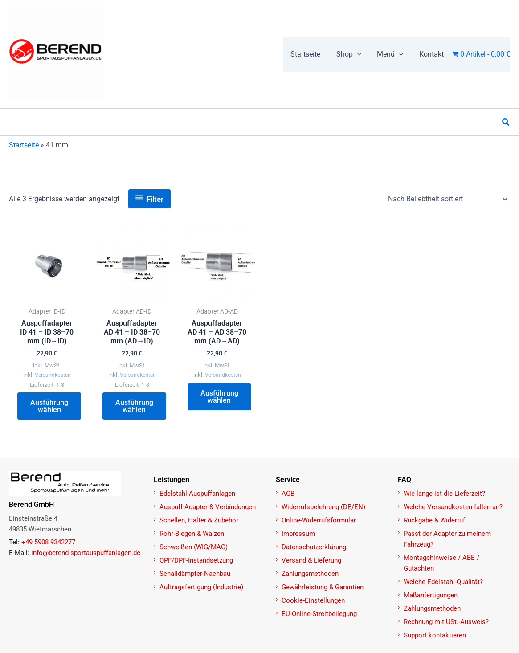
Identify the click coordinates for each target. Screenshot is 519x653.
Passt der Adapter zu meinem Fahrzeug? (447, 539)
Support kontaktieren (435, 636)
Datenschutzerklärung (314, 547)
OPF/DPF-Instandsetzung (196, 561)
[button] (352, 54)
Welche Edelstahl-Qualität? (443, 582)
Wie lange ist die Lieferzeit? (444, 494)
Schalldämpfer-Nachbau (194, 574)
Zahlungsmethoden (310, 574)
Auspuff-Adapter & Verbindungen (207, 507)
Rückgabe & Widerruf (434, 521)
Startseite (24, 145)
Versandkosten (52, 375)
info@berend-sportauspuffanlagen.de (85, 553)
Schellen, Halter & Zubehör (198, 521)
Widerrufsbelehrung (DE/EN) (323, 507)
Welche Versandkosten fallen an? (453, 507)
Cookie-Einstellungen (313, 601)
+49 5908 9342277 (48, 543)
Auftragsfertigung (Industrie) (201, 588)
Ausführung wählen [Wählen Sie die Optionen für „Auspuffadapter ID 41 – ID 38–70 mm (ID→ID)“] (50, 407)
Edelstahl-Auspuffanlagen (197, 494)
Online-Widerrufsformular (319, 521)
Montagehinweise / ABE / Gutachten (441, 563)
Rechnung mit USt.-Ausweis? (446, 622)
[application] (360, 54)
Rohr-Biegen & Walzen (191, 534)
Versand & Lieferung (311, 561)
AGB (288, 494)
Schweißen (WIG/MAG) (193, 547)
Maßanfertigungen (431, 596)
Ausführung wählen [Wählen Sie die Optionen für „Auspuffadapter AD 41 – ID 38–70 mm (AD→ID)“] (135, 407)
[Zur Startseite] (76, 483)
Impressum (298, 534)
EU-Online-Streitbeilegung (319, 614)
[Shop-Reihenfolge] (447, 199)
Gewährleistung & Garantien (323, 588)
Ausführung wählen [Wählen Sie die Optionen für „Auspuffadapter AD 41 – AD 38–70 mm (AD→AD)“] (220, 397)
